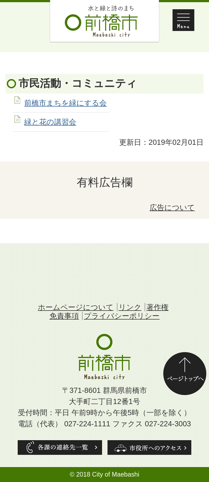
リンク (130, 307)
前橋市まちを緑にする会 (65, 103)
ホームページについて (75, 307)
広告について (172, 207)
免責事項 (64, 316)
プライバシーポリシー (121, 316)
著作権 (157, 307)
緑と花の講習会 (50, 122)
